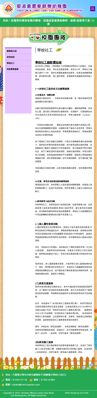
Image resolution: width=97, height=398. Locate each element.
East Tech (84, 393)
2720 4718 (19, 380)
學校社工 (11, 63)
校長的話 (11, 57)
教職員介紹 (12, 51)
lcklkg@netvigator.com (26, 384)
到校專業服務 (12, 69)
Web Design (71, 393)
